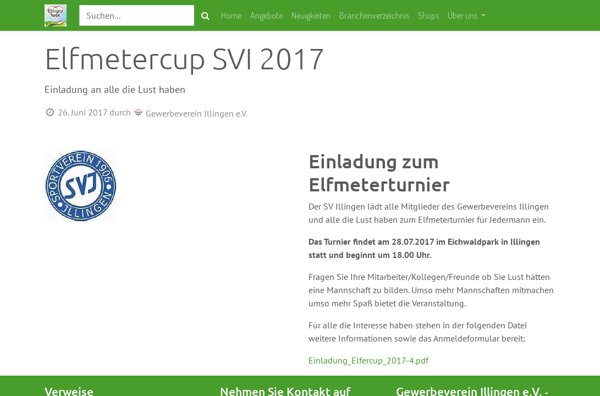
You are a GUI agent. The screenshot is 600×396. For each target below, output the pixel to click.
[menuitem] (231, 15)
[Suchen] (205, 15)
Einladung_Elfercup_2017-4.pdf (368, 360)
